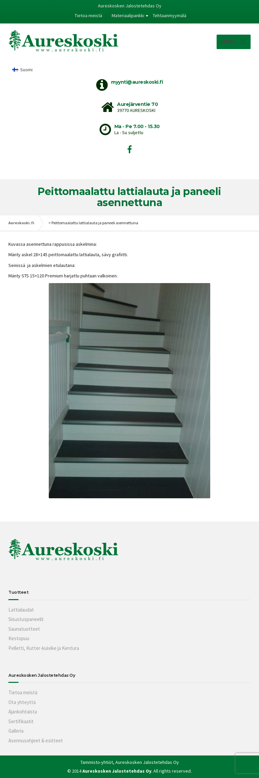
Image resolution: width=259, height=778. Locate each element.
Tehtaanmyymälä (169, 15)
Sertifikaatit (21, 721)
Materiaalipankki (128, 15)
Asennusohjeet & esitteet (35, 740)
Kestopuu (18, 638)
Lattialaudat (21, 610)
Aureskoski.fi (21, 222)
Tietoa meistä (88, 15)
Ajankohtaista (22, 711)
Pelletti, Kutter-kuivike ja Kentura (43, 648)
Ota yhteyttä (22, 702)
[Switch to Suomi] (22, 69)
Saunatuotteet (24, 629)
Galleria (16, 731)
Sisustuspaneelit (26, 619)
